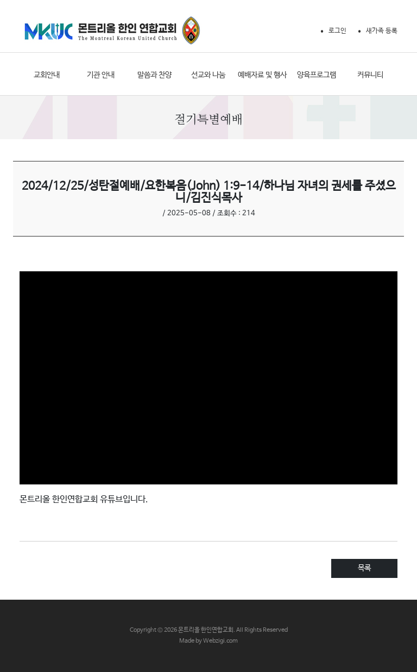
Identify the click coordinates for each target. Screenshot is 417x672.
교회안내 (47, 75)
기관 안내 (101, 75)
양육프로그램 (316, 75)
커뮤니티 (370, 75)
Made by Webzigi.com (208, 641)
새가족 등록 (381, 31)
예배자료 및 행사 (262, 75)
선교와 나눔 (208, 75)
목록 (364, 568)
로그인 (337, 31)
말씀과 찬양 (154, 75)
